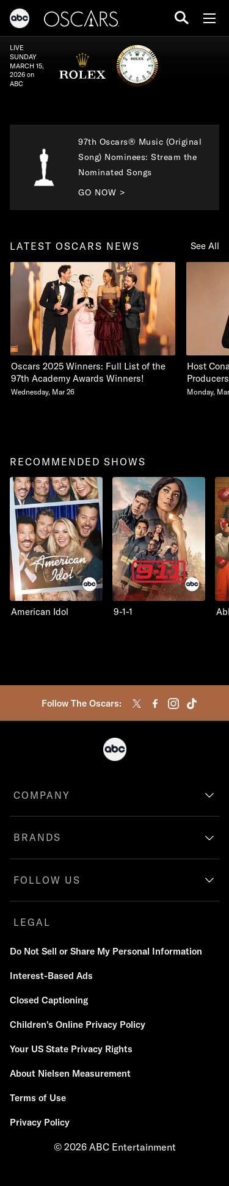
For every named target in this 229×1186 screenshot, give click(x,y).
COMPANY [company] (41, 795)
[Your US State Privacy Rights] (71, 1049)
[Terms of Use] (38, 1098)
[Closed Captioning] (49, 1000)
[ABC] (19, 20)
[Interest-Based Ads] (51, 976)
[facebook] (155, 703)
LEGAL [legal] (32, 922)
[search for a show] (182, 18)
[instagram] (173, 703)
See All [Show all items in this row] (205, 246)
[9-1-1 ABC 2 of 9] (158, 547)
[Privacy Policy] (40, 1122)
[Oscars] (82, 20)
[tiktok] (191, 703)
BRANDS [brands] (37, 837)
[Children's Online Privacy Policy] (77, 1025)
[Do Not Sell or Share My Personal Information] (106, 951)
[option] (93, 335)
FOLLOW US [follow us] (47, 880)
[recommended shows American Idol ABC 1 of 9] (56, 547)
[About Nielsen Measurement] (70, 1074)
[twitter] (136, 703)
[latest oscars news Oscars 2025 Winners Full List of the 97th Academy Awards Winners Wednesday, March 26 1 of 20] (93, 329)
